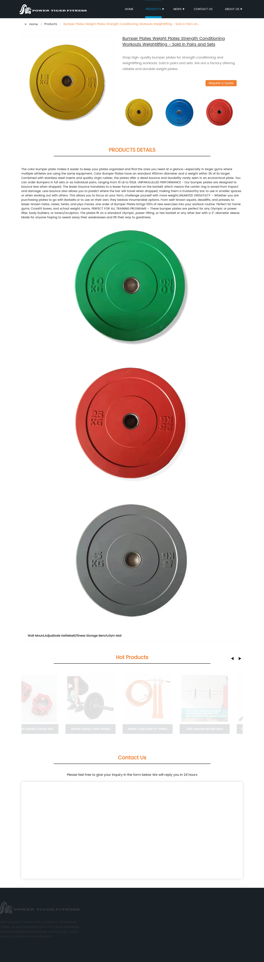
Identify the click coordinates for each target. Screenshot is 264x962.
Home (129, 9)
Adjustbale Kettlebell (60, 635)
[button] (232, 658)
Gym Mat (115, 635)
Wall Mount (36, 635)
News (177, 9)
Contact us (203, 9)
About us (232, 9)
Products (154, 9)
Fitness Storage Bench (91, 635)
